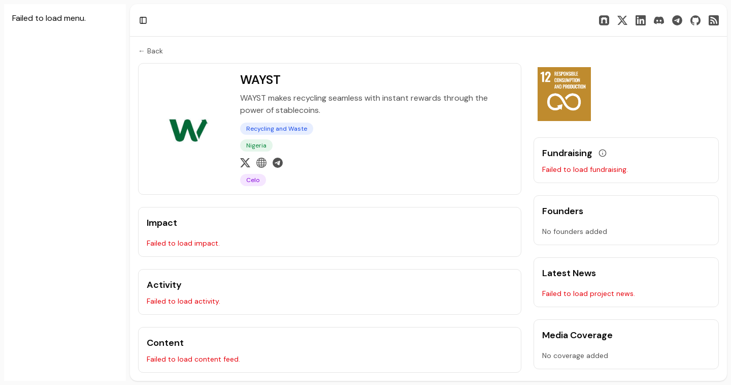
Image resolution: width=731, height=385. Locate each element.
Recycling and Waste (276, 129)
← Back (150, 50)
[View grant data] (602, 153)
